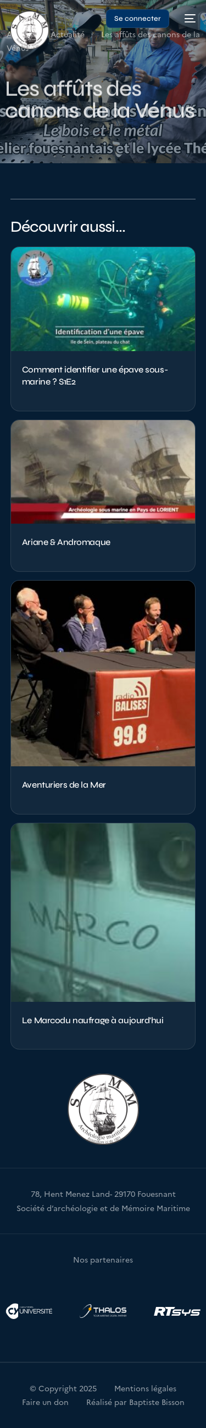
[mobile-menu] (188, 18)
